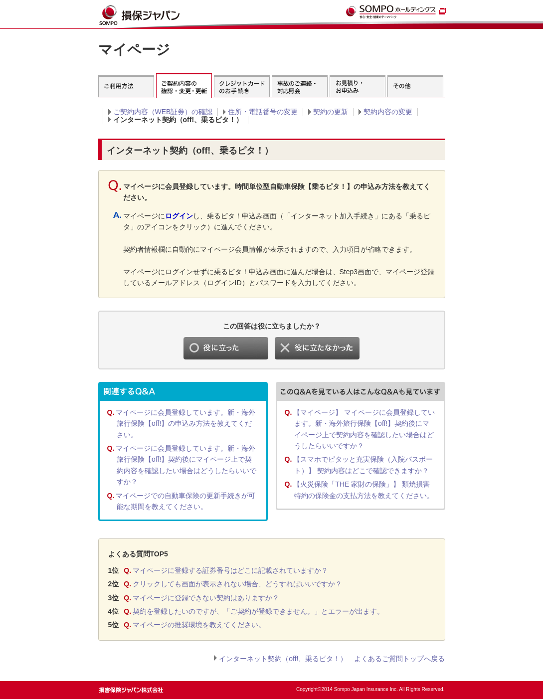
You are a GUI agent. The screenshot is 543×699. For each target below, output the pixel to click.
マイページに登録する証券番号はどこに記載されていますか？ (230, 570)
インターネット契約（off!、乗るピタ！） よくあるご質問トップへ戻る (332, 659)
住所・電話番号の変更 (263, 112)
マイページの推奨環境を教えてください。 (199, 625)
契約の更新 (330, 112)
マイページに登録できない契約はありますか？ (206, 598)
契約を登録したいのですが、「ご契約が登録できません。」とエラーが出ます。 (258, 611)
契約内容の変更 (387, 112)
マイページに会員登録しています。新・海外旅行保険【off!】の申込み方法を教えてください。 (185, 423)
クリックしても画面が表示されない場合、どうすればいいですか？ (237, 584)
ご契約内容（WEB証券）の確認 (163, 112)
